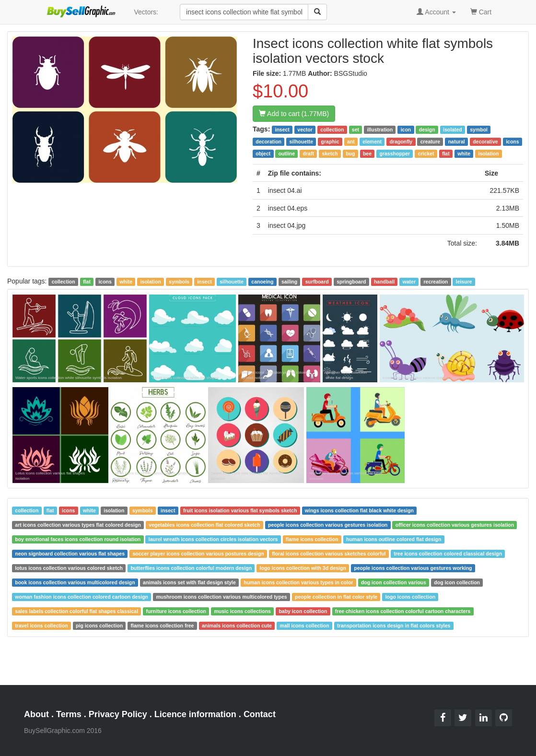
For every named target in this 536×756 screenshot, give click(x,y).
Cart (480, 11)
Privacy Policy (118, 714)
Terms (69, 714)
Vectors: (146, 12)
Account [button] (436, 12)
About (36, 714)
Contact (260, 714)
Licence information (195, 714)
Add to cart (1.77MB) (294, 114)
